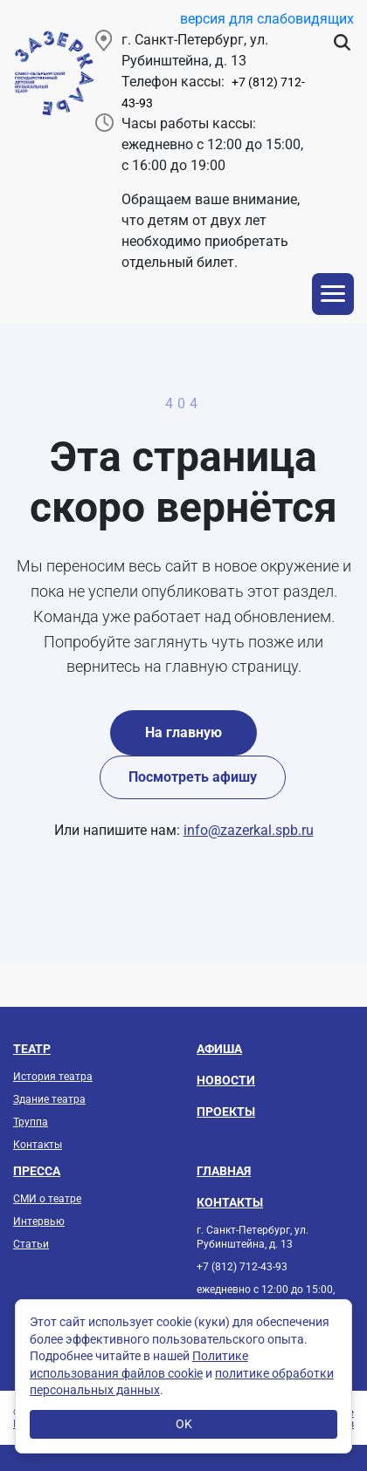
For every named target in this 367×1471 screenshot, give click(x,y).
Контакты (37, 1145)
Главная (224, 1171)
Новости (226, 1080)
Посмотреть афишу (192, 777)
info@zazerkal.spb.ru (249, 830)
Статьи (31, 1244)
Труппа (30, 1122)
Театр (32, 1049)
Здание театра (49, 1099)
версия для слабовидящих (267, 18)
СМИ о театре (47, 1199)
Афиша (219, 1049)
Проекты (226, 1112)
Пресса (36, 1171)
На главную (183, 732)
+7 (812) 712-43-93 (242, 1267)
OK (184, 1424)
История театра (53, 1077)
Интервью (39, 1221)
